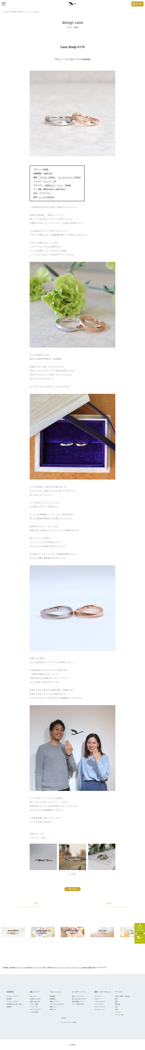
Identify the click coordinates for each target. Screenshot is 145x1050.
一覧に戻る (72, 889)
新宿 (116, 1001)
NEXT (27, 903)
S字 (54, 181)
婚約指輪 (52, 996)
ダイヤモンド (98, 996)
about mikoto (13, 932)
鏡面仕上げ (50, 185)
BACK (117, 903)
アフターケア (34, 1007)
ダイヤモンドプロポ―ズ (57, 1004)
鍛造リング (53, 1007)
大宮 (116, 1007)
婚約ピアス (53, 1009)
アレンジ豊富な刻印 (78, 1004)
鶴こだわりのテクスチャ (79, 999)
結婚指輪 (52, 999)
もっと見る (72, 873)
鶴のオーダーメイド (78, 996)
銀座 (116, 999)
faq (131, 932)
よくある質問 (34, 1012)
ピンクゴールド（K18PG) (69, 177)
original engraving (42, 932)
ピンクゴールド (99, 1004)
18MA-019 (47, 173)
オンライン (118, 1012)
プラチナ (97, 999)
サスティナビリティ (36, 1009)
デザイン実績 (34, 1004)
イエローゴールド (99, 1001)
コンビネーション (99, 1009)
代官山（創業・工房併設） (123, 996)
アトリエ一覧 (119, 1014)
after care (102, 932)
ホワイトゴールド (99, 1007)
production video (72, 932)
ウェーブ (47, 181)
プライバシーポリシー (13, 1001)
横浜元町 (117, 1004)
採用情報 (9, 1007)
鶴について (33, 996)
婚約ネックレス (54, 1001)
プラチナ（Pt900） (47, 177)
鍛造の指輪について (78, 1001)
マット (60, 185)
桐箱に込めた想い (35, 1001)
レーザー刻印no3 (46, 197)
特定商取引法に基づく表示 (14, 1004)
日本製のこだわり (35, 999)
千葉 (116, 1009)
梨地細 (68, 185)
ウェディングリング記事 (68, 1022)
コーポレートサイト (12, 996)
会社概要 (9, 999)
